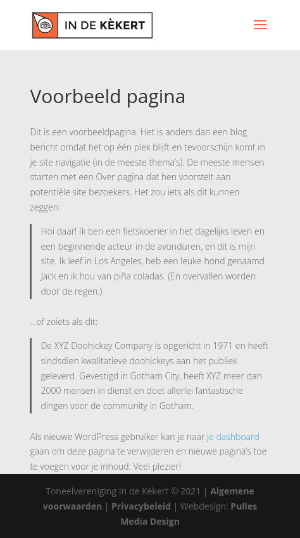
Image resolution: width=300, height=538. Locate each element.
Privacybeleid (141, 506)
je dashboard (233, 437)
